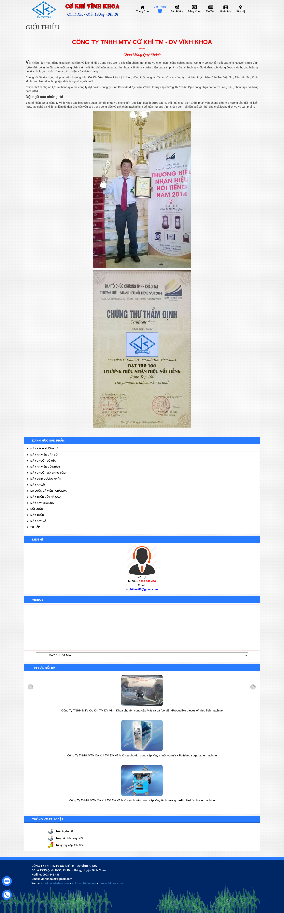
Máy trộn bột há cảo (45, 496)
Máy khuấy (38, 484)
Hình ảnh (225, 11)
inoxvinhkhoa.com (111, 883)
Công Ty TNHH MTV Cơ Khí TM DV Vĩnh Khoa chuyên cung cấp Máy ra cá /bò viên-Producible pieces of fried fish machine (142, 710)
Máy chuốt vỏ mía (43, 460)
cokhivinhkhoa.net (84, 883)
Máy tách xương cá (44, 448)
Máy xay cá (38, 520)
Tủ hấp (35, 527)
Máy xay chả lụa (42, 502)
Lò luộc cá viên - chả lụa (48, 490)
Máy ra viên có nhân (45, 466)
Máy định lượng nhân (45, 478)
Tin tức (210, 11)
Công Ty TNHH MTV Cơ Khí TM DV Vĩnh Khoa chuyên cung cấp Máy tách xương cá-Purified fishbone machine (142, 800)
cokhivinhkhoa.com (57, 883)
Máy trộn (37, 514)
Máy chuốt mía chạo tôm (47, 472)
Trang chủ (142, 11)
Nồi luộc (36, 508)
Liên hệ (240, 11)
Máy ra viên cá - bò (44, 454)
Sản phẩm (177, 11)
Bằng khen (194, 11)
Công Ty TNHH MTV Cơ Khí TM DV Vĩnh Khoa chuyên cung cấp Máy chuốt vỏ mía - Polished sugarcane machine (142, 755)
